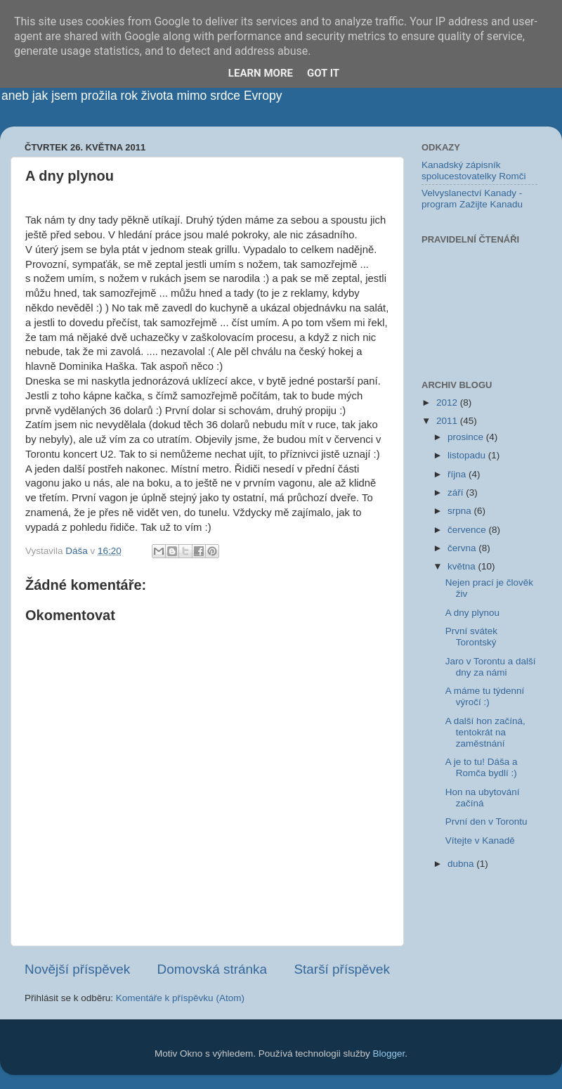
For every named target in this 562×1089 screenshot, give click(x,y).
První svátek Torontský (471, 636)
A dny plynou (472, 612)
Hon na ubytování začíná (482, 797)
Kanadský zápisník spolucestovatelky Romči (474, 170)
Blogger (389, 1053)
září (456, 492)
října (458, 474)
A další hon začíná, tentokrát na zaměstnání (485, 732)
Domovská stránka (212, 969)
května (462, 566)
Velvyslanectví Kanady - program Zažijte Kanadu (472, 199)
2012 (448, 402)
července (468, 529)
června (462, 548)
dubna (461, 863)
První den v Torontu (486, 821)
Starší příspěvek (342, 969)
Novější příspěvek (77, 969)
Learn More (260, 73)
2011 (448, 420)
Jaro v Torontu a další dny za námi (490, 667)
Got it (323, 73)
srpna (460, 510)
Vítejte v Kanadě (480, 840)
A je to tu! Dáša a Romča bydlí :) (481, 767)
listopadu (467, 455)
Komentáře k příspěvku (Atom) (180, 998)
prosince (466, 437)
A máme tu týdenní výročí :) (485, 696)
